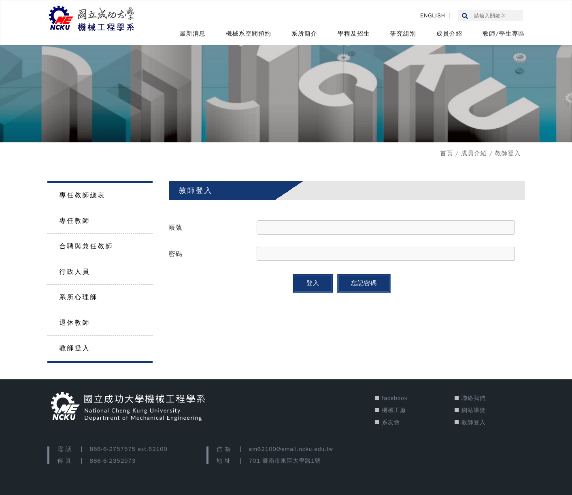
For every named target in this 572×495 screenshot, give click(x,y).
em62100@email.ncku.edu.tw (291, 449)
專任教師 (75, 221)
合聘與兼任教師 (86, 246)
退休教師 (75, 323)
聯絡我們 (473, 398)
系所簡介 (304, 33)
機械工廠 (394, 410)
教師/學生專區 (504, 33)
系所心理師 (79, 297)
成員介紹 (449, 33)
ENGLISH (432, 15)
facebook (395, 398)
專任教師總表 (83, 195)
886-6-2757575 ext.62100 (129, 449)
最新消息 (193, 33)
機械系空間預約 (248, 33)
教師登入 (75, 348)
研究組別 (403, 33)
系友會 (391, 422)
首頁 (446, 153)
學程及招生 (354, 33)
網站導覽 (473, 410)
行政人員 (75, 272)
